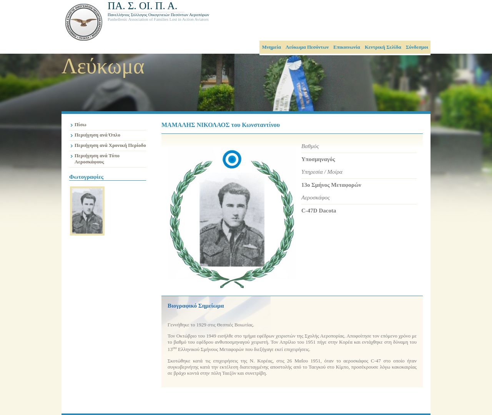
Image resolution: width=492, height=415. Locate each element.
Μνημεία (271, 47)
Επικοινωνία (346, 47)
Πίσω (80, 124)
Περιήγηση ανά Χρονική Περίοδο (110, 145)
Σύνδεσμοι (417, 47)
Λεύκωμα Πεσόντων (307, 47)
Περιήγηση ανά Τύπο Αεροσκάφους (97, 159)
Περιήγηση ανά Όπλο (97, 135)
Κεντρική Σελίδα (383, 47)
